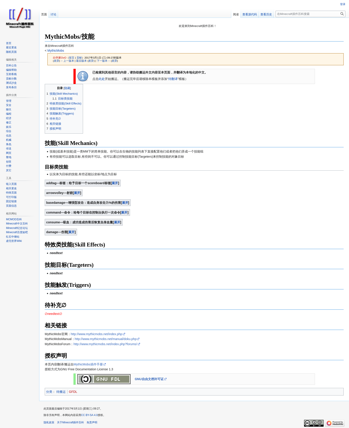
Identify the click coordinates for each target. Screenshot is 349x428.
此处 (102, 79)
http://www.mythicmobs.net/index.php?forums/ (105, 344)
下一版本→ (103, 60)
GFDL (73, 391)
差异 (56, 60)
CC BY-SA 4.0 (89, 415)
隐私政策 (49, 422)
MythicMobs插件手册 (88, 364)
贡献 (79, 57)
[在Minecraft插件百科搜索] (310, 14)
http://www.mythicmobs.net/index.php (96, 334)
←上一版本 (67, 60)
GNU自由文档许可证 (149, 379)
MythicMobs (55, 50)
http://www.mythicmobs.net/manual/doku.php (106, 339)
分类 (49, 391)
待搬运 (61, 391)
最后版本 (81, 60)
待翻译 (173, 79)
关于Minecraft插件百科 (70, 422)
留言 (71, 57)
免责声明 (92, 422)
